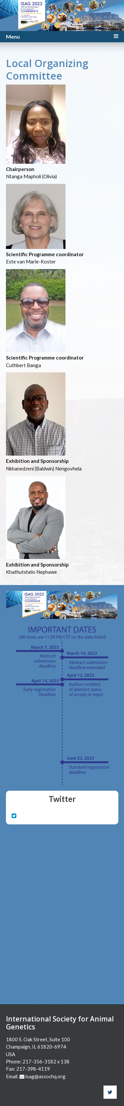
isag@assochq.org (45, 1076)
